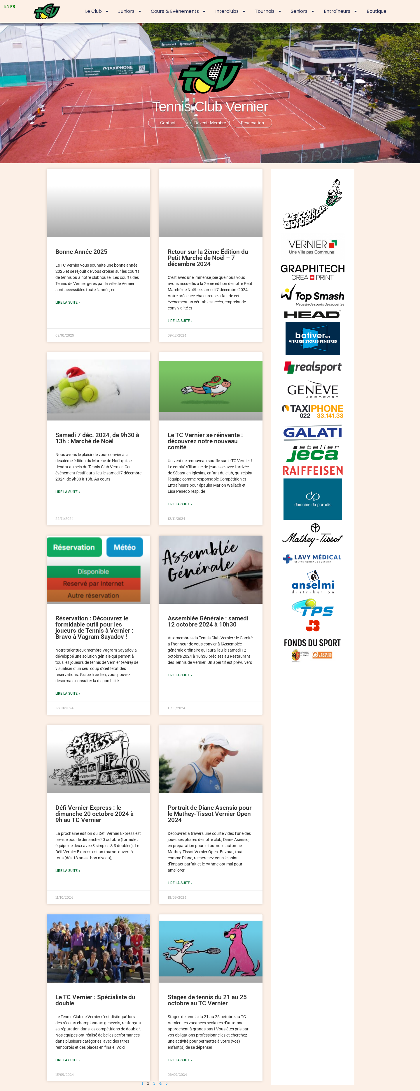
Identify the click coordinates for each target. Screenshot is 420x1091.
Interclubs (230, 11)
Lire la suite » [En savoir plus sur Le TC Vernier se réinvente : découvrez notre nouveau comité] (180, 504)
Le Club (97, 11)
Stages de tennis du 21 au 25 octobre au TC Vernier (207, 1000)
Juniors (130, 11)
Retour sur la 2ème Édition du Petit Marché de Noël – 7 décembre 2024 (208, 258)
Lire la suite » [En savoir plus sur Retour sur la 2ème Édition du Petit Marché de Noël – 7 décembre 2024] (180, 321)
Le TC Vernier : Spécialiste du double (95, 1000)
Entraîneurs (341, 11)
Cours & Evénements (178, 11)
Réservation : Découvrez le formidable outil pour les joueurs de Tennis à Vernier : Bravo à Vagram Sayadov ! (94, 627)
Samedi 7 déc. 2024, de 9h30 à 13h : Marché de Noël (97, 438)
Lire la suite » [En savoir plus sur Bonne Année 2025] (67, 302)
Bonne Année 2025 (81, 251)
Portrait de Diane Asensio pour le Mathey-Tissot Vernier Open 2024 (210, 813)
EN (6, 6)
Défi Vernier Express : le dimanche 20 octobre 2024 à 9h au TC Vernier (94, 813)
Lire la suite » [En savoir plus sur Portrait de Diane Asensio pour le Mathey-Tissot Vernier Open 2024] (180, 883)
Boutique (376, 11)
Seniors (303, 11)
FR (12, 6)
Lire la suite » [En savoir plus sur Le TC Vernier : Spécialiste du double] (67, 1060)
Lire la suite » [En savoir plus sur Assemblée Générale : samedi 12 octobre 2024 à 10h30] (180, 675)
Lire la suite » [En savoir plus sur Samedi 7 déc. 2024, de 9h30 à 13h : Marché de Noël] (67, 492)
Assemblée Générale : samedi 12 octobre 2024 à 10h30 (208, 621)
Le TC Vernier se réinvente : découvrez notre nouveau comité (205, 441)
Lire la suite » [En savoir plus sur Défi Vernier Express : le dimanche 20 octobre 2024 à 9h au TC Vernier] (67, 870)
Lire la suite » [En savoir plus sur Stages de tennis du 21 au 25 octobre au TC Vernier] (180, 1060)
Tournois (268, 11)
